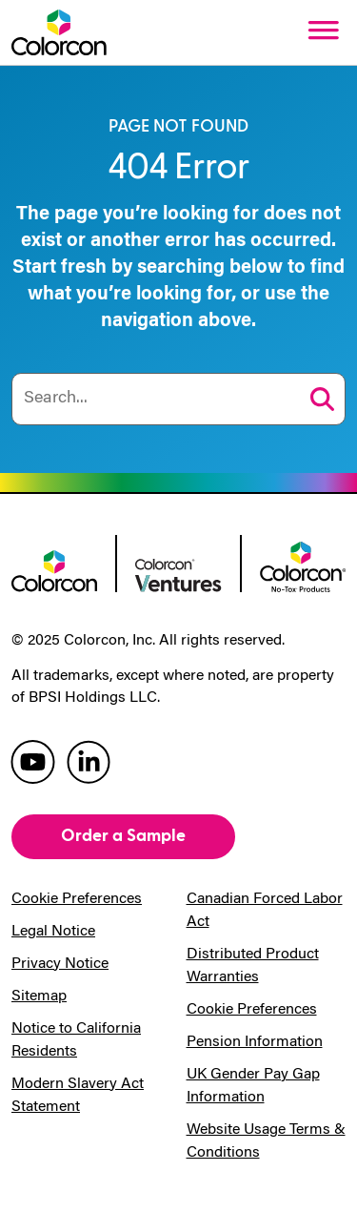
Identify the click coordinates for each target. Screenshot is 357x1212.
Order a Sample (123, 836)
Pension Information (255, 1042)
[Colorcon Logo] (59, 32)
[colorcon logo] (54, 569)
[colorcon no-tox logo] (303, 564)
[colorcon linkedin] (88, 760)
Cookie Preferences (76, 899)
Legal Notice (53, 931)
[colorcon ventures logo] (178, 574)
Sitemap (39, 996)
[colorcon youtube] (32, 760)
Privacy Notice (60, 964)
